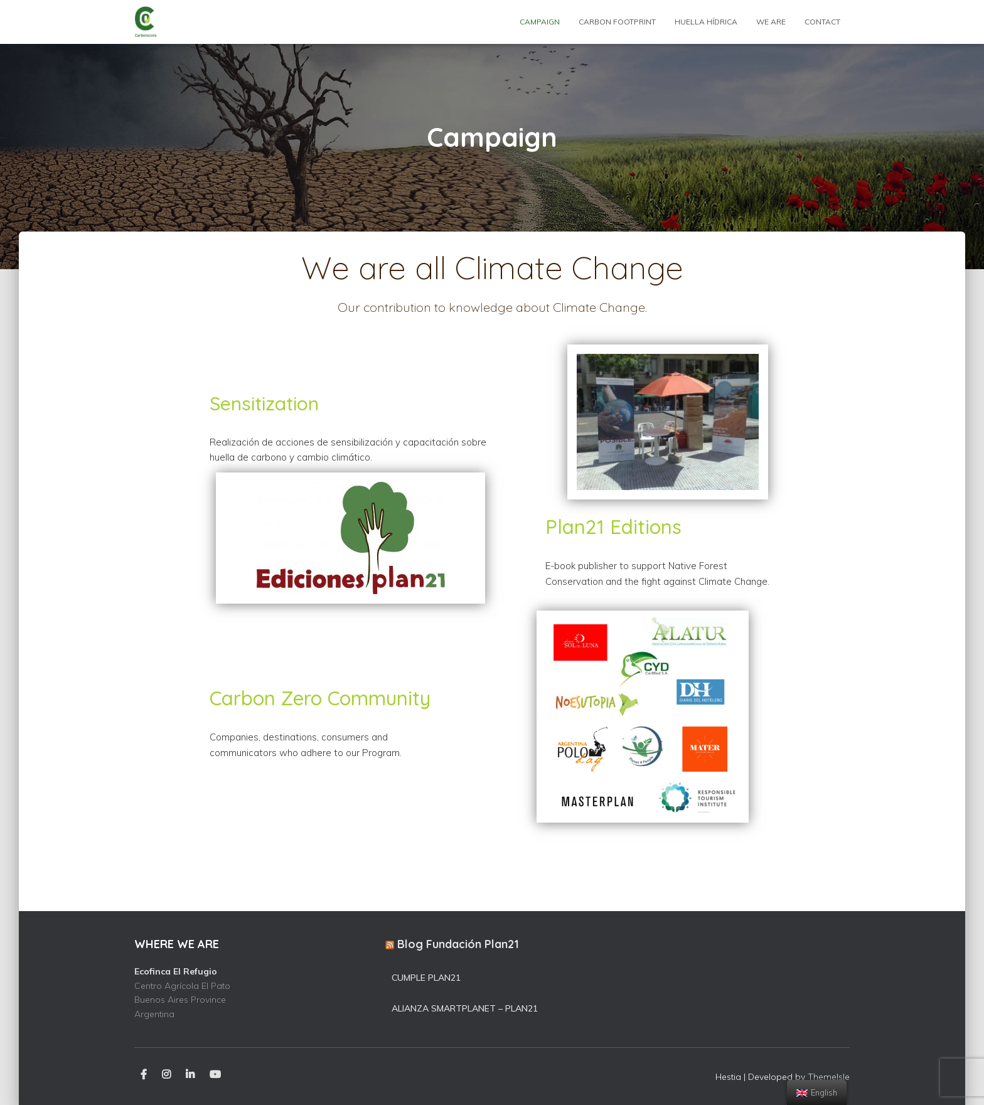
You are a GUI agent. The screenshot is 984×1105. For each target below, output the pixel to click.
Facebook (143, 1074)
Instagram (166, 1074)
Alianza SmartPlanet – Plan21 (465, 1008)
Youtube (215, 1074)
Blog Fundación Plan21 (458, 944)
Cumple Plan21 (426, 977)
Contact (822, 21)
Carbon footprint (617, 21)
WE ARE (771, 21)
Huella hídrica (706, 21)
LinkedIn (190, 1074)
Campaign (540, 21)
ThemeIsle (829, 1076)
